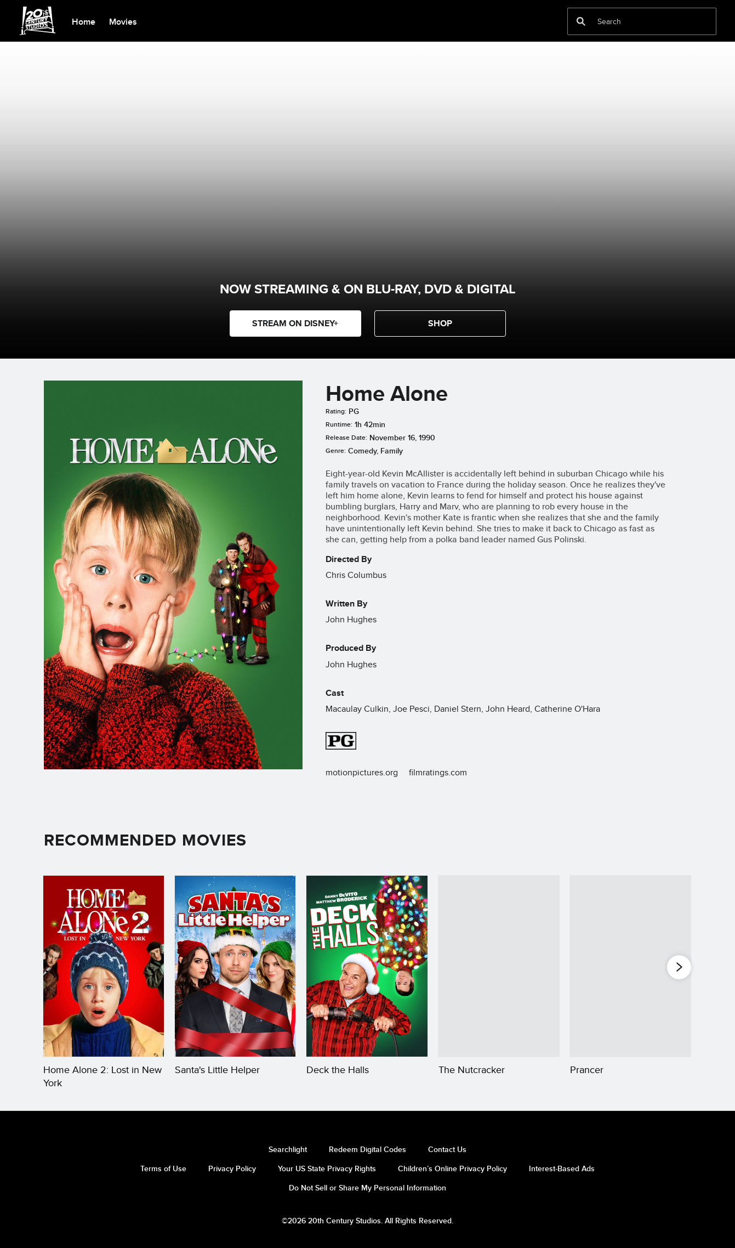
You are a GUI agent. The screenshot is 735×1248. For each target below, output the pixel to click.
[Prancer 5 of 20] (630, 966)
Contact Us (447, 1149)
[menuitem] (83, 20)
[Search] (634, 21)
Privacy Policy (232, 1168)
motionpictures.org (362, 772)
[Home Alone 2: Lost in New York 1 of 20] (103, 966)
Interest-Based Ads (562, 1168)
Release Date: (346, 437)
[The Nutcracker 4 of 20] (498, 966)
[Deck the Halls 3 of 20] (366, 966)
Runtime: (339, 424)
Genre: (336, 450)
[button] (440, 323)
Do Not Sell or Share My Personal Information (367, 1187)
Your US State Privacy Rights (327, 1168)
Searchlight (288, 1149)
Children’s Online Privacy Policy (452, 1168)
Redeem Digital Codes (367, 1149)
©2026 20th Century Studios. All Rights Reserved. (367, 1220)
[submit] (581, 21)
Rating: (336, 411)
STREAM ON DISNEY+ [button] (295, 323)
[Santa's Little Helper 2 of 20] (235, 966)
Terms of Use (163, 1168)
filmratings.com (438, 772)
